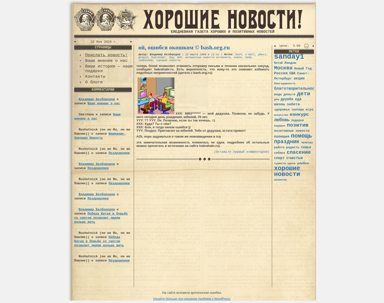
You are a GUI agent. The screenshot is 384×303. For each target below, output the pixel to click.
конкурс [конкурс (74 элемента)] (299, 114)
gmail (262, 54)
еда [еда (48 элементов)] (298, 99)
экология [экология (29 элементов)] (280, 179)
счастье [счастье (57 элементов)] (294, 158)
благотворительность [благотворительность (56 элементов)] (296, 88)
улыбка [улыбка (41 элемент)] (303, 163)
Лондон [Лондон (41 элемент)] (290, 63)
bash (238, 54)
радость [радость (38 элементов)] (292, 147)
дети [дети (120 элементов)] (303, 94)
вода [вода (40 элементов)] (278, 94)
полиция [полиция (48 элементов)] (281, 137)
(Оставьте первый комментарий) (241, 152)
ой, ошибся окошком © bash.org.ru (184, 47)
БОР (179, 57)
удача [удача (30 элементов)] (292, 163)
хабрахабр (145, 60)
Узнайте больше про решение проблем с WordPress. (192, 299)
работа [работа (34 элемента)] (279, 147)
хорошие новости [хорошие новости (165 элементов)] (287, 171)
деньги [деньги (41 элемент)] (289, 94)
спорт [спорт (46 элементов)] (279, 158)
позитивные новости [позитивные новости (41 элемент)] (292, 131)
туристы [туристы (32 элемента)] (280, 163)
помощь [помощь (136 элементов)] (301, 136)
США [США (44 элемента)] (292, 73)
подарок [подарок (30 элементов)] (279, 125)
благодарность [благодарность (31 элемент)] (285, 83)
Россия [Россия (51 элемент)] (281, 73)
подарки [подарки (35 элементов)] (297, 120)
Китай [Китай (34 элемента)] (278, 63)
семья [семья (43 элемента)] (306, 147)
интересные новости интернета (207, 57)
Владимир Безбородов (97, 99)
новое (238, 57)
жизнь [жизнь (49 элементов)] (279, 104)
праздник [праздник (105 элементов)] (287, 142)
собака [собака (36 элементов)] (279, 153)
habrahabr (158, 57)
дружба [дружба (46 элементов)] (287, 99)
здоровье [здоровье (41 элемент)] (282, 109)
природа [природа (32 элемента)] (307, 142)
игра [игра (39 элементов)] (309, 109)
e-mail (250, 54)
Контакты (95, 76)
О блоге (94, 82)
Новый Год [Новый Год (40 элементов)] (303, 68)
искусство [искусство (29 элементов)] (281, 115)
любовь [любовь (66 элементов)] (281, 120)
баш (171, 57)
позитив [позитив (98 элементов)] (297, 125)
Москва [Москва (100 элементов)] (283, 68)
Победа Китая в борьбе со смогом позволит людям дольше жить (101, 218)
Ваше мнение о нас (106, 60)
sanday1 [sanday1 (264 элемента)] (289, 57)
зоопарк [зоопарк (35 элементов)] (297, 109)
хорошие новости (168, 60)
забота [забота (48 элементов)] (293, 104)
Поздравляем (119, 153)
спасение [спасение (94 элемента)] (299, 152)
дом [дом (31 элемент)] (276, 99)
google (143, 57)
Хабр (248, 57)
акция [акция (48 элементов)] (299, 78)
